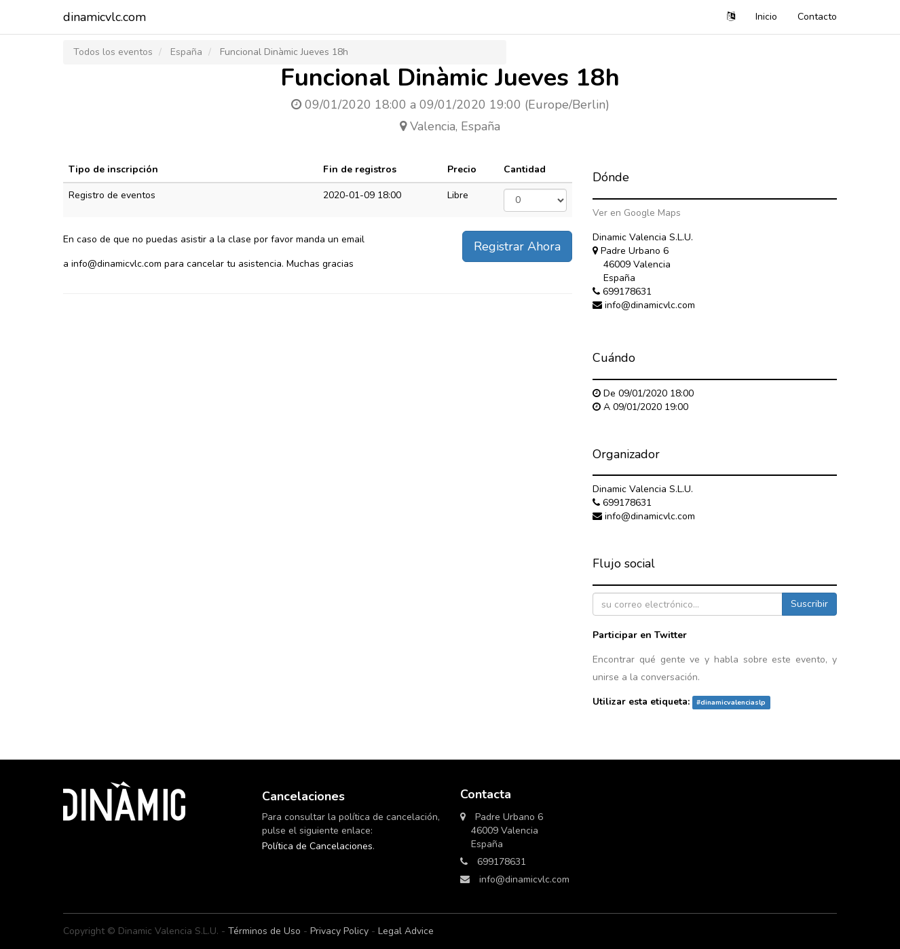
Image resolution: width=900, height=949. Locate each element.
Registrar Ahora (517, 246)
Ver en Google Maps (637, 212)
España (186, 51)
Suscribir (809, 603)
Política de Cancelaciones (317, 846)
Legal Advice (406, 931)
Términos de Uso (264, 931)
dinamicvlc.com (104, 17)
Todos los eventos (113, 51)
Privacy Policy (339, 931)
